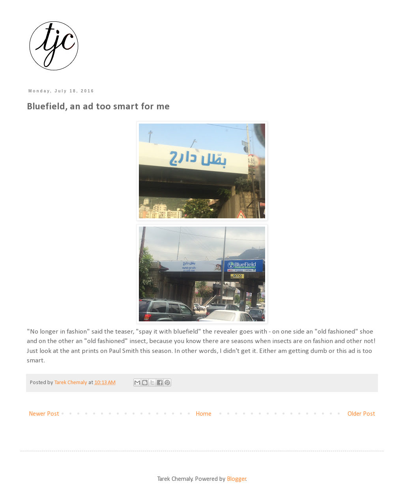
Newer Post (44, 414)
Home (203, 414)
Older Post (361, 414)
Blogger (236, 479)
